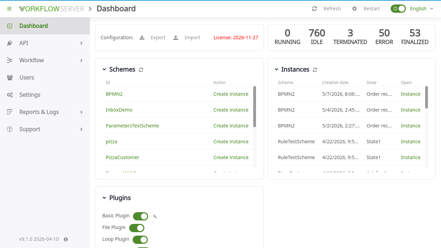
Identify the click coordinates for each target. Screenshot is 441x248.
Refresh (326, 8)
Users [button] (45, 77)
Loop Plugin (115, 239)
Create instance (231, 94)
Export (153, 37)
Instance (410, 94)
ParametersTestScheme (132, 125)
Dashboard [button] (45, 25)
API (45, 43)
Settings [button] (45, 94)
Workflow (45, 60)
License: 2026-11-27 (236, 37)
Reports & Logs (45, 112)
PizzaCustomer (123, 157)
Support (45, 129)
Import (187, 37)
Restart (366, 8)
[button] (398, 8)
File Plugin (114, 227)
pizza (111, 141)
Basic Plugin (116, 215)
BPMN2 (114, 94)
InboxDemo (119, 109)
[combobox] (422, 8)
